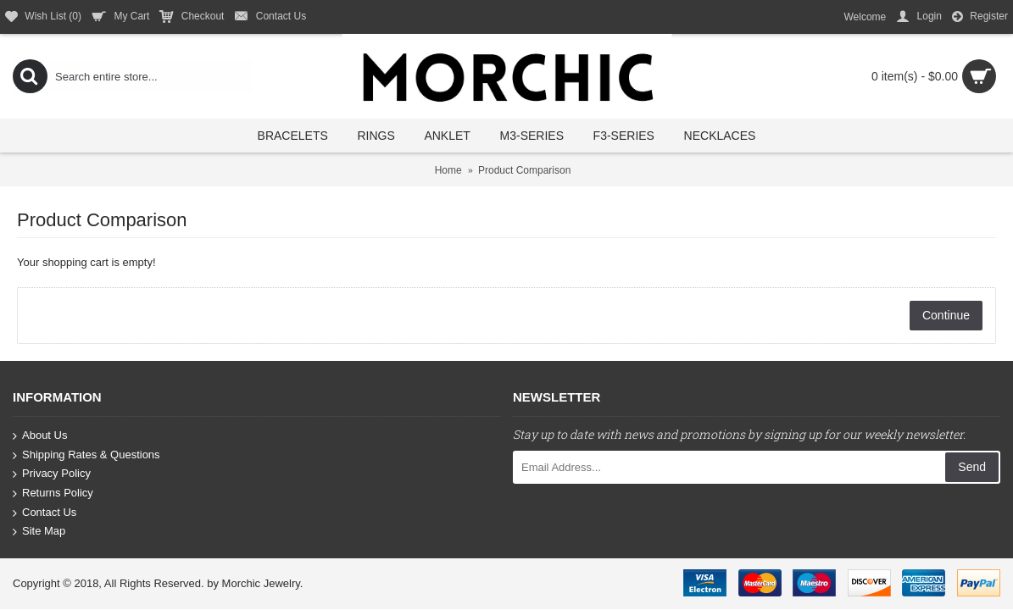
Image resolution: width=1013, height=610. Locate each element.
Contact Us (44, 512)
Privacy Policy (52, 474)
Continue (946, 315)
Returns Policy (53, 493)
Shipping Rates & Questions (86, 455)
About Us (40, 436)
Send (972, 467)
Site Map (39, 531)
